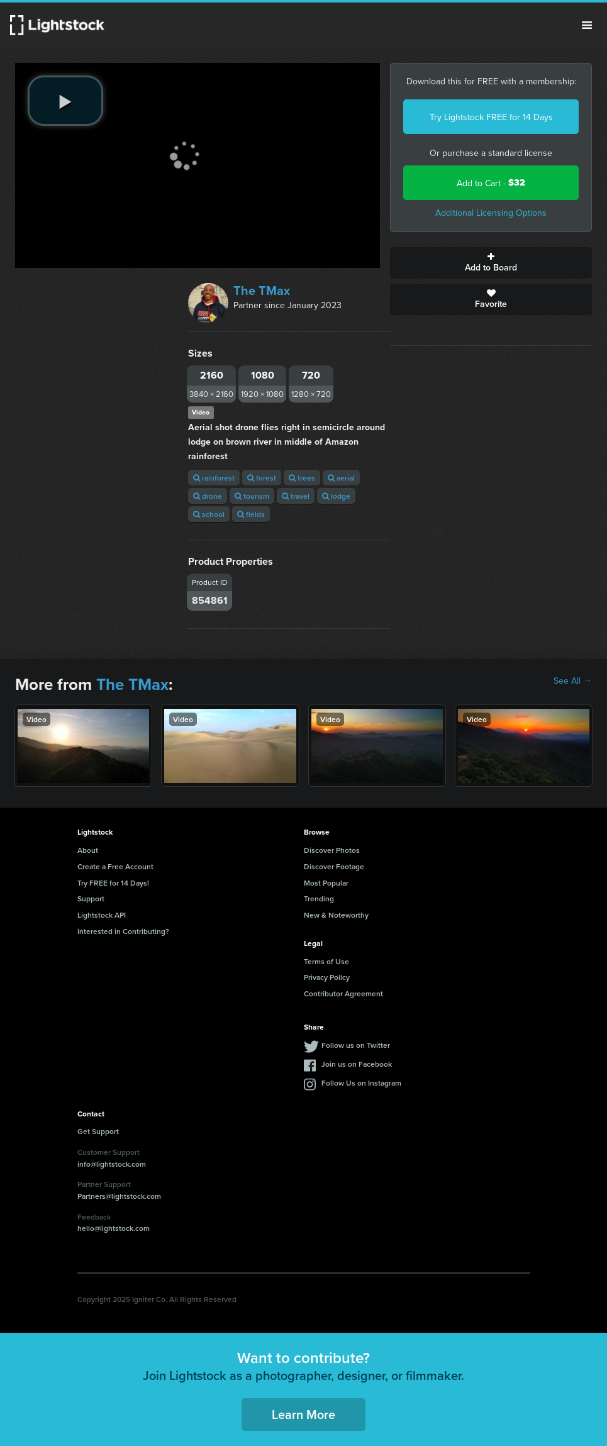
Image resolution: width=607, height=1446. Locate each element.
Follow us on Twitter (355, 1045)
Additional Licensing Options (491, 212)
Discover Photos (332, 850)
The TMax (261, 290)
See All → (573, 680)
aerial (341, 477)
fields (251, 514)
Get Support (98, 1131)
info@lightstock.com (111, 1164)
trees (302, 477)
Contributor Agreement (343, 993)
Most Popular (326, 882)
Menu (587, 25)
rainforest (214, 477)
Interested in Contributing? (123, 931)
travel (295, 496)
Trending (319, 898)
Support (90, 898)
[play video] (65, 100)
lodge (336, 496)
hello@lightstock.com (113, 1228)
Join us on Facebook (356, 1064)
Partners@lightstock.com (119, 1196)
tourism (252, 496)
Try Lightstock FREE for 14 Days (491, 117)
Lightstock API (101, 914)
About (87, 850)
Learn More (303, 1414)
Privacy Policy (327, 977)
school (209, 514)
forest (261, 477)
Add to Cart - (491, 182)
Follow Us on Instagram (361, 1082)
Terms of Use (326, 961)
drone (207, 496)
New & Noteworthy (336, 914)
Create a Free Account (115, 866)
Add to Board (491, 263)
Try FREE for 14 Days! (113, 882)
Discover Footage (334, 866)
